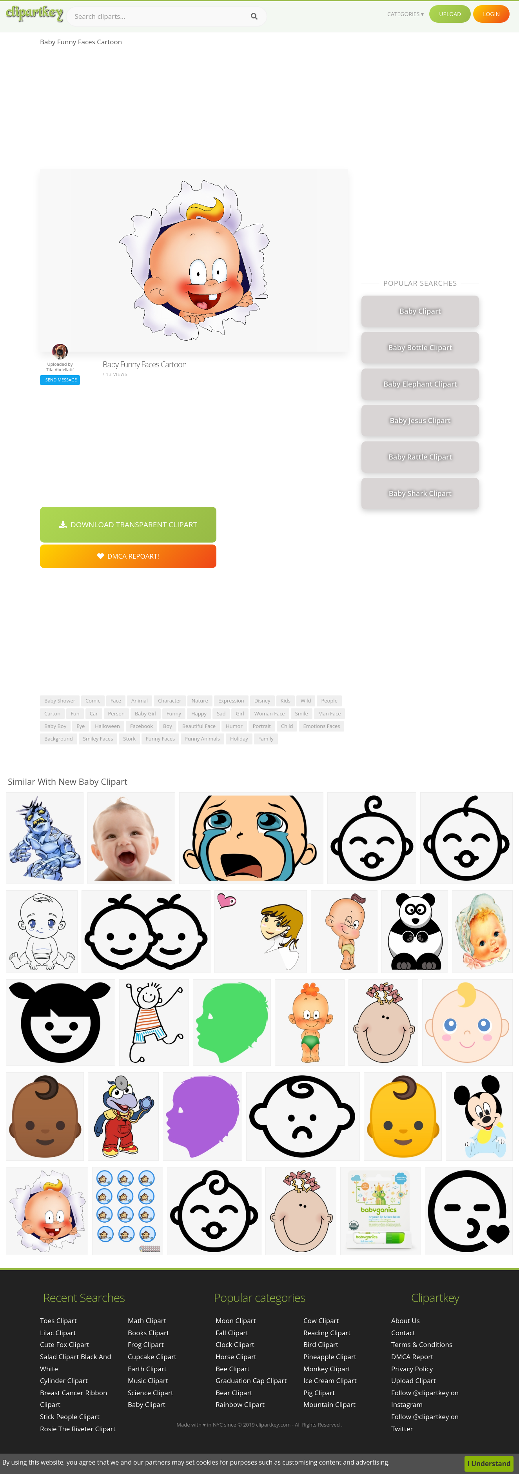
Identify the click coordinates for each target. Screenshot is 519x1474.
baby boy (55, 726)
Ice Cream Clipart (330, 1380)
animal (139, 700)
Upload (450, 14)
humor (234, 726)
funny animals (202, 738)
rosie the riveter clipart (78, 1428)
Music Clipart (148, 1380)
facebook (141, 726)
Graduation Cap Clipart (251, 1380)
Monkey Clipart (326, 1368)
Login (491, 14)
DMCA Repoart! (128, 556)
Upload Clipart (413, 1380)
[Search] (254, 16)
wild (306, 700)
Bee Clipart (233, 1368)
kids (285, 700)
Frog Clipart (146, 1344)
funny (174, 713)
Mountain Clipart (329, 1404)
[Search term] (166, 16)
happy (199, 713)
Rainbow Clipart (240, 1404)
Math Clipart (147, 1320)
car (94, 713)
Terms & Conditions (421, 1344)
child (287, 726)
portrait (262, 726)
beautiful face (199, 726)
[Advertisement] (194, 110)
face (116, 700)
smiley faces (98, 738)
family (266, 738)
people (329, 700)
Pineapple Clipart (329, 1356)
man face (329, 713)
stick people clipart (70, 1416)
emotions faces (321, 726)
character (169, 700)
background (58, 738)
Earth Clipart (147, 1368)
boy (167, 726)
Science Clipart (150, 1392)
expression (231, 700)
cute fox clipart (64, 1344)
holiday (239, 738)
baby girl (145, 713)
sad (221, 713)
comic (92, 700)
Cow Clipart (321, 1320)
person (116, 713)
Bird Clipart (320, 1344)
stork (129, 738)
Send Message (60, 380)
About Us (405, 1320)
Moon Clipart (236, 1320)
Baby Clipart (146, 1404)
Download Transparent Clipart (128, 524)
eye (80, 726)
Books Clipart (148, 1332)
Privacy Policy (412, 1368)
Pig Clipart (319, 1392)
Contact (403, 1332)
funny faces (160, 738)
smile (301, 713)
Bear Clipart (234, 1392)
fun (75, 713)
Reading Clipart (326, 1332)
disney (262, 700)
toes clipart (58, 1320)
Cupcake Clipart (152, 1356)
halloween (107, 726)
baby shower (59, 700)
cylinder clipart (64, 1380)
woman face (269, 713)
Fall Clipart (232, 1332)
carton (52, 713)
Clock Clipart (235, 1344)
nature (200, 700)
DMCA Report (412, 1356)
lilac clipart (58, 1332)
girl (240, 713)
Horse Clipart (236, 1356)
